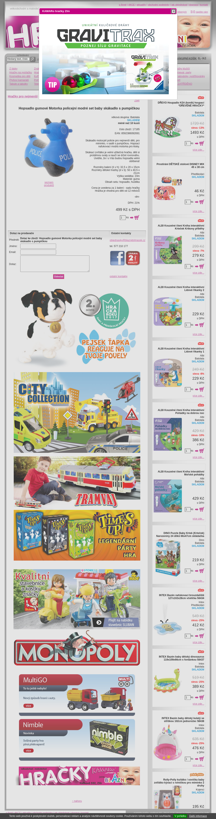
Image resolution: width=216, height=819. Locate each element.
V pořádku (180, 816)
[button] (173, 11)
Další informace (198, 816)
